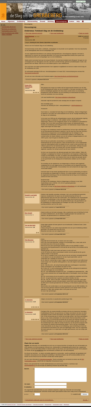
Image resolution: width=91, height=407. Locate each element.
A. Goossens (28, 299)
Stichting (51, 21)
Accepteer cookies (80, 1)
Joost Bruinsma (29, 36)
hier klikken (69, 1)
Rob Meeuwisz (29, 240)
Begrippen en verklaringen (9, 29)
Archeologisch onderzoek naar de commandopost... (39, 400)
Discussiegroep (61, 21)
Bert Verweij (28, 213)
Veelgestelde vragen (57, 404)
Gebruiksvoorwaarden (46, 359)
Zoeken (71, 21)
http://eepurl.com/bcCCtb (32, 73)
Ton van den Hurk (30, 225)
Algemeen (11, 21)
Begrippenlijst (48, 404)
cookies (30, 1)
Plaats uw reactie (83, 33)
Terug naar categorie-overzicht (33, 33)
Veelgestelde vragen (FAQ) (9, 31)
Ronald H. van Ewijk (31, 195)
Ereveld (42, 21)
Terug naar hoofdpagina (56, 33)
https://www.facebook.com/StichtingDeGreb (66, 76)
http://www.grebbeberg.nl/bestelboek (65, 97)
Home (3, 21)
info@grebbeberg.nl (76, 105)
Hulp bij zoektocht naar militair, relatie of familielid (10, 33)
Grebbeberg (21, 21)
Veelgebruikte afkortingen (9, 26)
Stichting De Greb (11, 404)
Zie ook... (85, 400)
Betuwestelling (32, 21)
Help (78, 21)
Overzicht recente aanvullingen (24, 404)
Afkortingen (66, 404)
